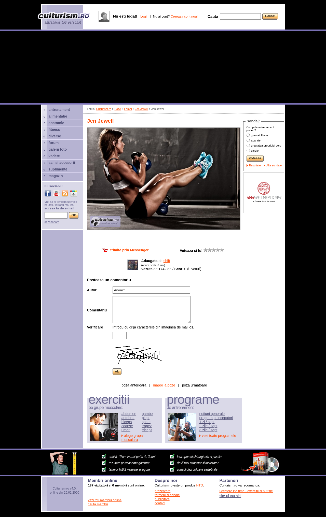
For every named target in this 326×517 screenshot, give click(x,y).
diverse (55, 136)
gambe (147, 414)
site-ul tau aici (230, 496)
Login (144, 16)
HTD (199, 485)
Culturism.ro (103, 108)
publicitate (162, 499)
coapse (127, 426)
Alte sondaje (274, 165)
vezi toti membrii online (104, 500)
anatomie (56, 123)
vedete (54, 156)
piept (146, 418)
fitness (54, 129)
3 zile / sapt (208, 430)
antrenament (59, 110)
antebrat (127, 418)
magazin (56, 176)
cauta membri (98, 504)
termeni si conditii (167, 495)
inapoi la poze (164, 385)
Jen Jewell (141, 108)
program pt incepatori (216, 418)
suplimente (58, 169)
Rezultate (255, 165)
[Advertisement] (163, 67)
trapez (147, 426)
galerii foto (58, 149)
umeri (125, 430)
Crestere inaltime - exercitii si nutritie (246, 491)
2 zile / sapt (208, 426)
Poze (117, 108)
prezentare (162, 491)
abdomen (128, 414)
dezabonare (52, 221)
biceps (126, 422)
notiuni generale (212, 414)
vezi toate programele (219, 436)
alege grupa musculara (132, 438)
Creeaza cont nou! (184, 16)
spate (146, 422)
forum (54, 143)
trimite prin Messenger (129, 250)
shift (167, 261)
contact (160, 503)
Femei (128, 108)
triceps (147, 430)
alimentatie (58, 116)
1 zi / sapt (207, 422)
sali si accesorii (62, 163)
